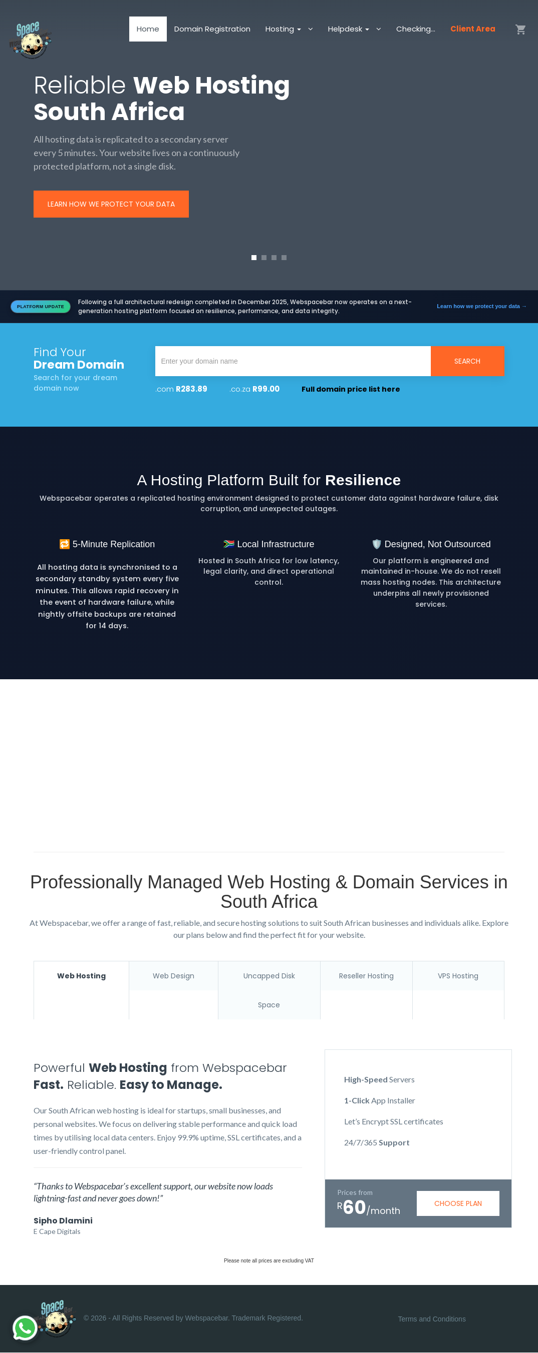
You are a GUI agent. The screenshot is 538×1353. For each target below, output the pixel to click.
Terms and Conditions (432, 1319)
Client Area (472, 32)
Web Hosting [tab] (81, 976)
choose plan (458, 1204)
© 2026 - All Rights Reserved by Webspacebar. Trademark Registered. (168, 1319)
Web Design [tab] (173, 976)
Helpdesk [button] (349, 32)
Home (148, 32)
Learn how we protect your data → (482, 306)
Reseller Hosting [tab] (366, 976)
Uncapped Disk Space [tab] (269, 990)
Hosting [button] (284, 32)
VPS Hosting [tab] (458, 976)
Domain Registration (212, 32)
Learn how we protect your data (111, 204)
